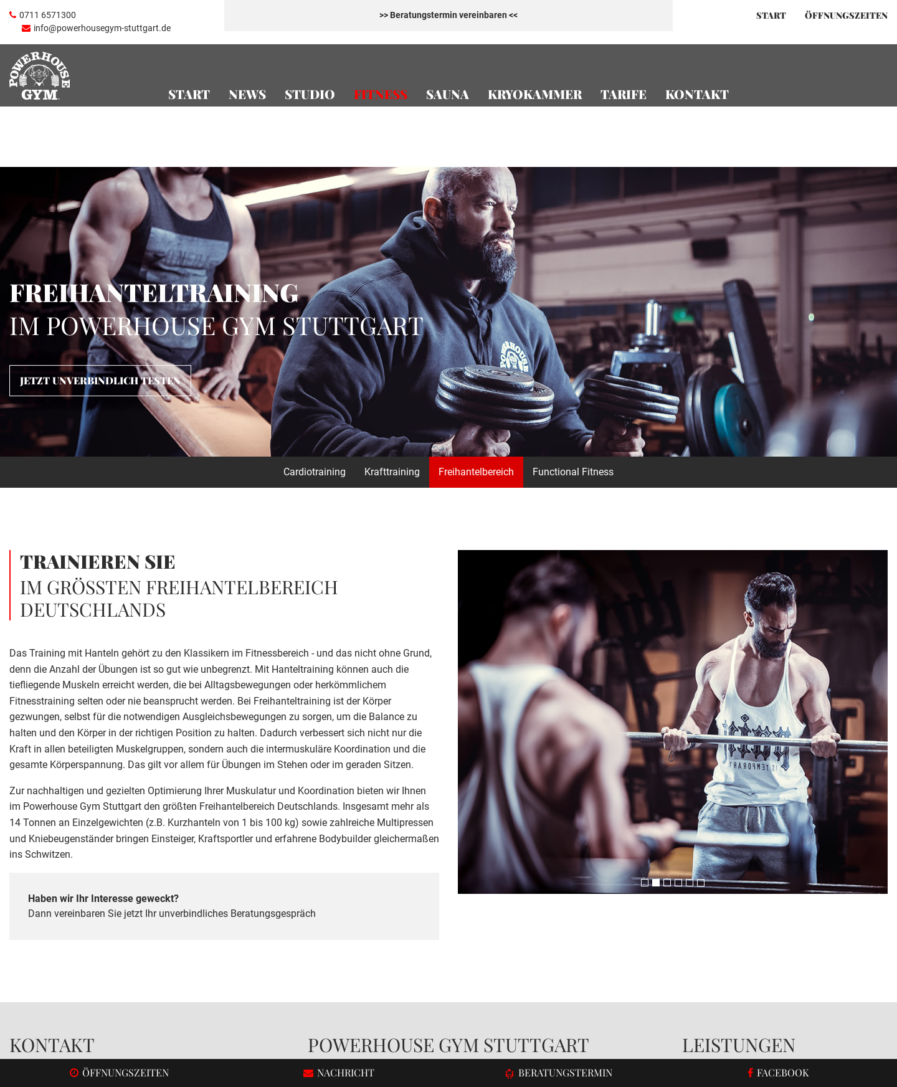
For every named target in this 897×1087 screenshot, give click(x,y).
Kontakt (697, 93)
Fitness (380, 93)
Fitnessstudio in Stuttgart (517, 902)
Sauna (447, 93)
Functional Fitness (573, 305)
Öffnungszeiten (716, 917)
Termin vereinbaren (448, 967)
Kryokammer (535, 93)
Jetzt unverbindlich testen (100, 213)
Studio (310, 93)
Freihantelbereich (476, 305)
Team (694, 902)
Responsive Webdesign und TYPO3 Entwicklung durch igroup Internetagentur (157, 1035)
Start (771, 15)
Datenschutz (813, 1036)
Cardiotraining (314, 305)
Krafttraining (392, 305)
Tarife (623, 93)
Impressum (866, 1036)
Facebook (45, 950)
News (247, 93)
